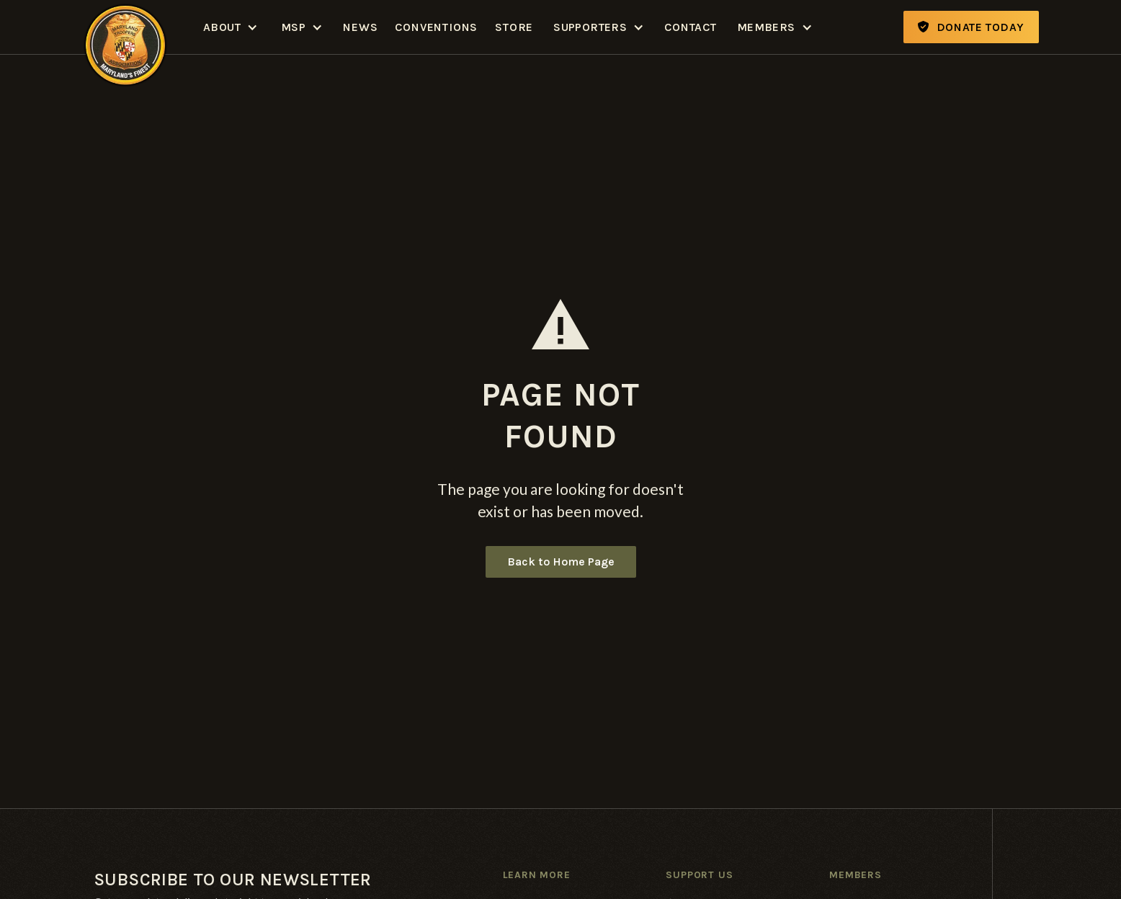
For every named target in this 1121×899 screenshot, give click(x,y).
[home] (125, 27)
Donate (971, 27)
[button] (230, 27)
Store (514, 27)
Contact (690, 27)
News (360, 27)
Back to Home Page (561, 561)
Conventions (436, 27)
